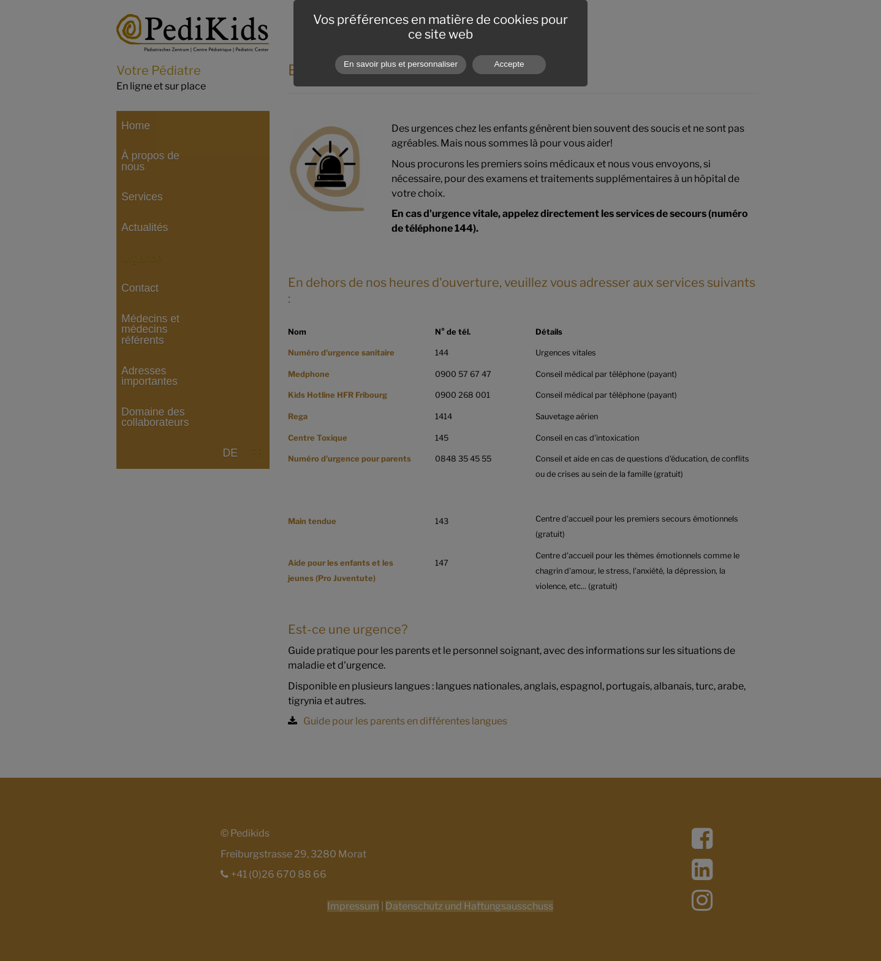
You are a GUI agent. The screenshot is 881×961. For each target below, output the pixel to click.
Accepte (509, 64)
